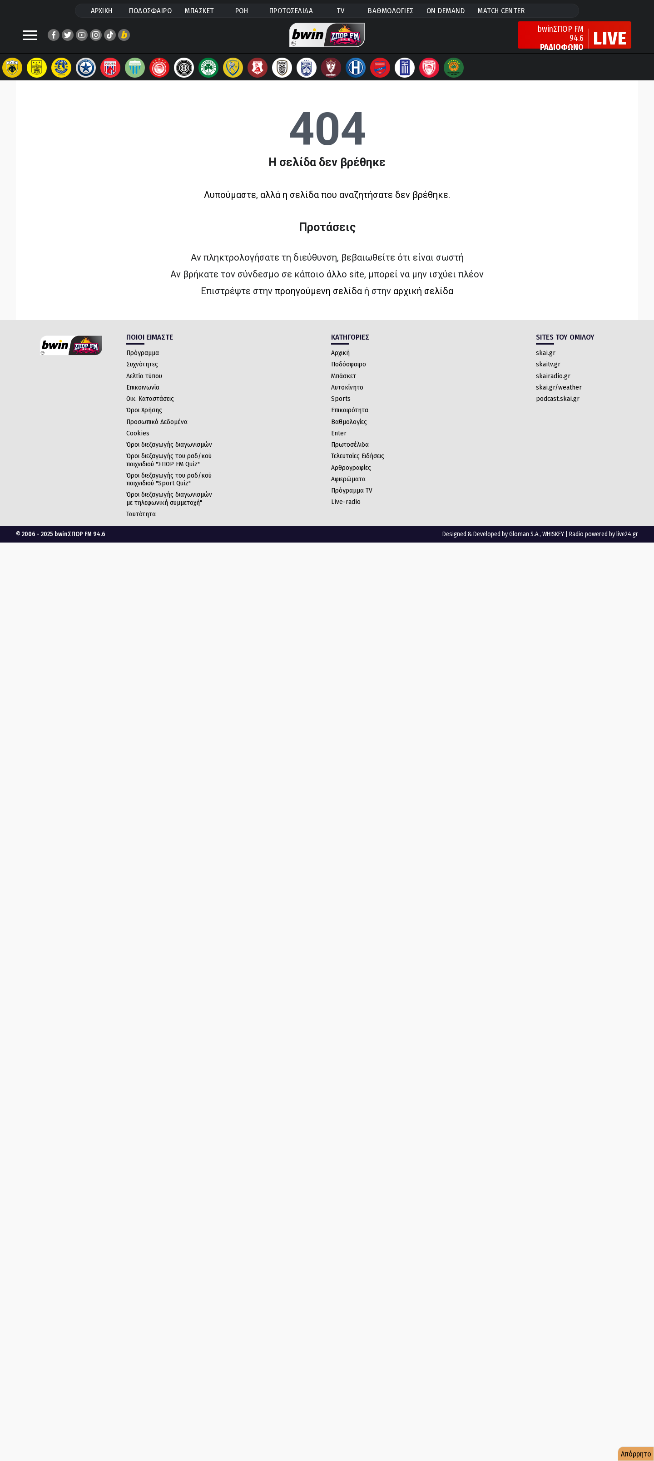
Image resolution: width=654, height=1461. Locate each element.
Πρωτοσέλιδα (350, 453)
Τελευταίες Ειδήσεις (357, 465)
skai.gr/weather (559, 396)
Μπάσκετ (343, 385)
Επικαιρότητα (349, 419)
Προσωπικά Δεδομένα (157, 431)
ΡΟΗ (241, 10)
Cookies (137, 442)
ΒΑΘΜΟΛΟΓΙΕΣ (391, 10)
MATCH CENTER (501, 10)
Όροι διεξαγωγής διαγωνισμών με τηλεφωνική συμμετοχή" (169, 507)
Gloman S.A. (524, 543)
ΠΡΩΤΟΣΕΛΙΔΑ (291, 10)
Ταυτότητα (141, 523)
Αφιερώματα (348, 488)
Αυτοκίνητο (347, 396)
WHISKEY (553, 543)
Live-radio (346, 511)
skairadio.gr (553, 385)
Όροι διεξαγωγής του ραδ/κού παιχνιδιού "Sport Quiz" (169, 488)
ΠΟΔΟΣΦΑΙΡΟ (150, 10)
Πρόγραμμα (142, 362)
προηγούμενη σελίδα (318, 300)
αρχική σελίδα (423, 300)
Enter (339, 442)
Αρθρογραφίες (351, 477)
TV (341, 10)
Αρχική (340, 362)
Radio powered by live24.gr (603, 543)
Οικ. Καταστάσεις (150, 408)
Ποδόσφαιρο (348, 373)
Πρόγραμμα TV (351, 499)
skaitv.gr (548, 373)
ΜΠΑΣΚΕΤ (199, 10)
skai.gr (545, 362)
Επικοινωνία (142, 396)
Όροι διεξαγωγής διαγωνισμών (169, 453)
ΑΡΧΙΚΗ (102, 10)
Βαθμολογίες (349, 431)
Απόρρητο (636, 1454)
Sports (341, 408)
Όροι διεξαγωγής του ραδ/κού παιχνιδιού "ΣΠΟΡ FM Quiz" (169, 469)
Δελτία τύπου (144, 385)
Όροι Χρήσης (144, 419)
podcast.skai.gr (558, 408)
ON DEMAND (445, 10)
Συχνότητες (142, 373)
